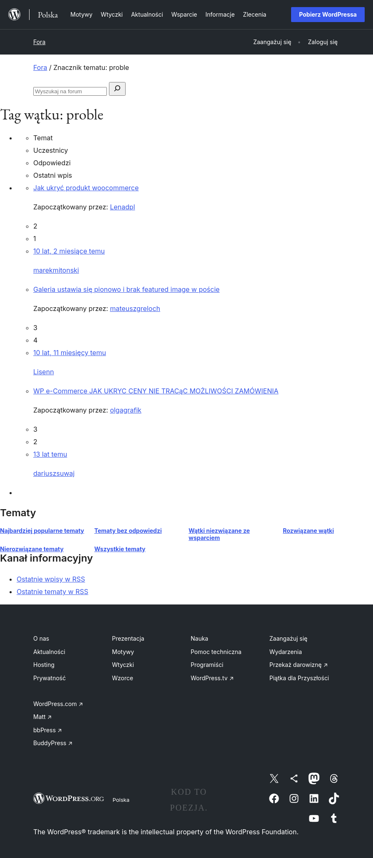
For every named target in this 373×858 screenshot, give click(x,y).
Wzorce (122, 677)
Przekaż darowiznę (298, 664)
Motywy (123, 651)
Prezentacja (128, 638)
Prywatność (49, 677)
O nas (41, 638)
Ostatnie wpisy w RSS (51, 579)
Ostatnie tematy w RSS (52, 591)
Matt (42, 716)
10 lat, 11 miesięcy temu (69, 352)
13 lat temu (50, 454)
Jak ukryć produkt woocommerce (85, 188)
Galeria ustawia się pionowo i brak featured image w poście (126, 289)
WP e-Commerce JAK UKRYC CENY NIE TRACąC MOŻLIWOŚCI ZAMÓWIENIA (156, 391)
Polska (121, 799)
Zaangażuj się (288, 638)
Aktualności (49, 651)
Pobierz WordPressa (328, 14)
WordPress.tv (212, 677)
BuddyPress (52, 742)
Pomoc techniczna (216, 651)
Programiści (207, 664)
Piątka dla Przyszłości (299, 677)
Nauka (199, 638)
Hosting (43, 664)
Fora (39, 41)
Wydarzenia (285, 651)
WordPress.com (58, 703)
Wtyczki (123, 664)
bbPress (47, 730)
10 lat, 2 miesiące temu (69, 251)
